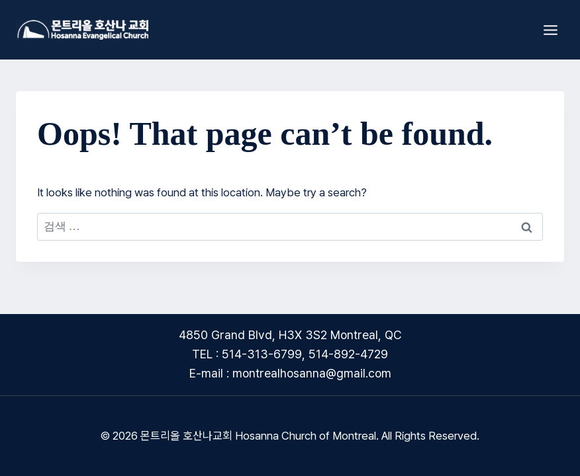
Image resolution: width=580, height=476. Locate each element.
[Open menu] (550, 30)
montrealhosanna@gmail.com (311, 373)
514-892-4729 (348, 354)
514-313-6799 (262, 354)
